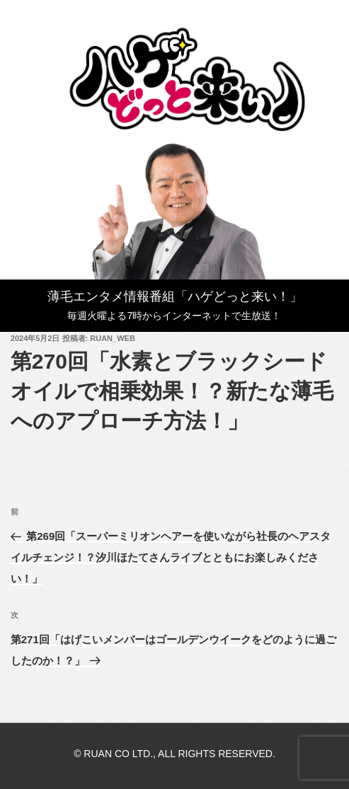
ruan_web (112, 338)
